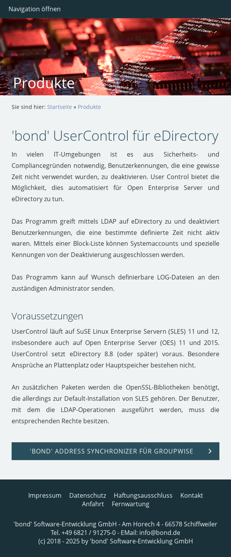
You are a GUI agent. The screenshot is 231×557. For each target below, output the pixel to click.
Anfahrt (93, 504)
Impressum (45, 495)
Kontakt (191, 495)
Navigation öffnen (35, 9)
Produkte (89, 106)
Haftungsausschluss (143, 495)
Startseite (59, 106)
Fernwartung (130, 504)
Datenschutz (87, 495)
